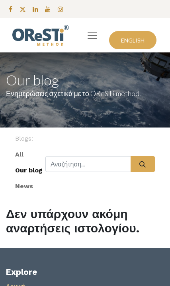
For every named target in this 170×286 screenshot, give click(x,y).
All (19, 154)
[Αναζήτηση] (143, 164)
